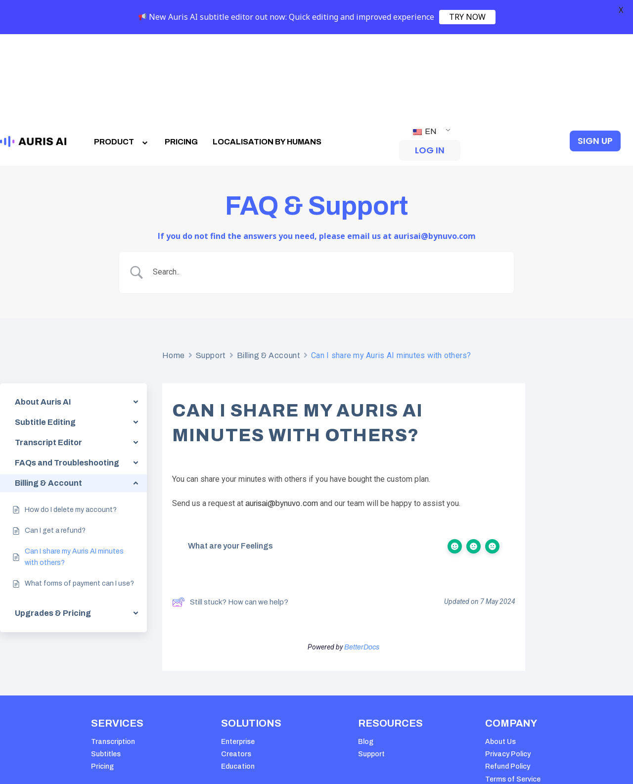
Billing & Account (269, 272)
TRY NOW (467, 16)
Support (211, 272)
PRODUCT (122, 58)
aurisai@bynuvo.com (281, 420)
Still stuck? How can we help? (230, 519)
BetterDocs (361, 564)
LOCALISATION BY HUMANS (267, 58)
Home (173, 272)
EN (425, 48)
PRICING (181, 58)
